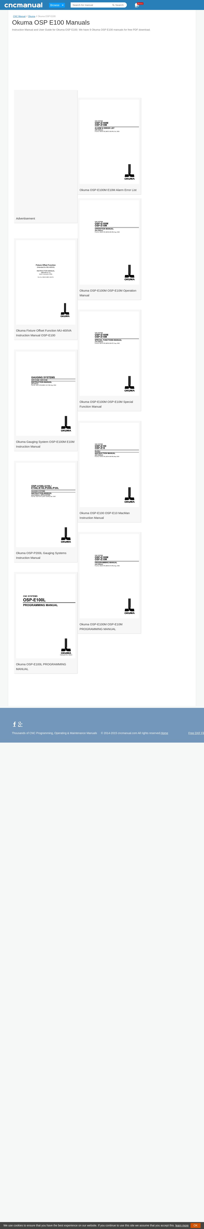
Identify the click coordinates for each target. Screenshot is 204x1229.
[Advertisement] (72, 59)
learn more (182, 1225)
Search (119, 5)
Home (164, 733)
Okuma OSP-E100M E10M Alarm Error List (98, 209)
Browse (55, 5)
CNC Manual (19, 16)
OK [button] (195, 1225)
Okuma (31, 16)
